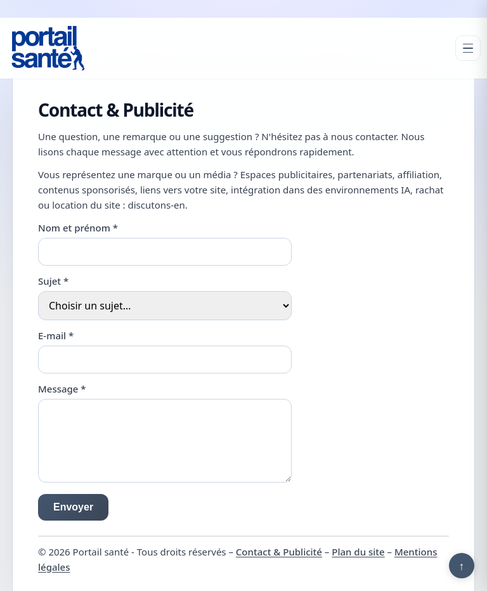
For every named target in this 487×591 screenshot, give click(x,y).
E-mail (56, 335)
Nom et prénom (78, 227)
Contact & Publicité (279, 551)
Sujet (53, 281)
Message (62, 388)
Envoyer (73, 507)
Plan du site (358, 551)
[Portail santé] (48, 48)
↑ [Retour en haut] (462, 565)
